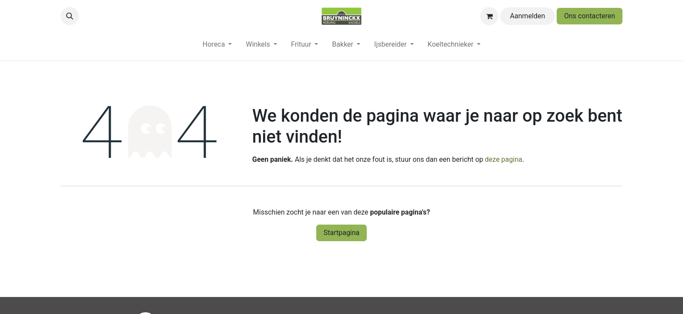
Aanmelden (527, 16)
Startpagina (342, 233)
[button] (70, 16)
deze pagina (503, 159)
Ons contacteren (589, 16)
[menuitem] (217, 46)
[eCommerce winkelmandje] (489, 16)
